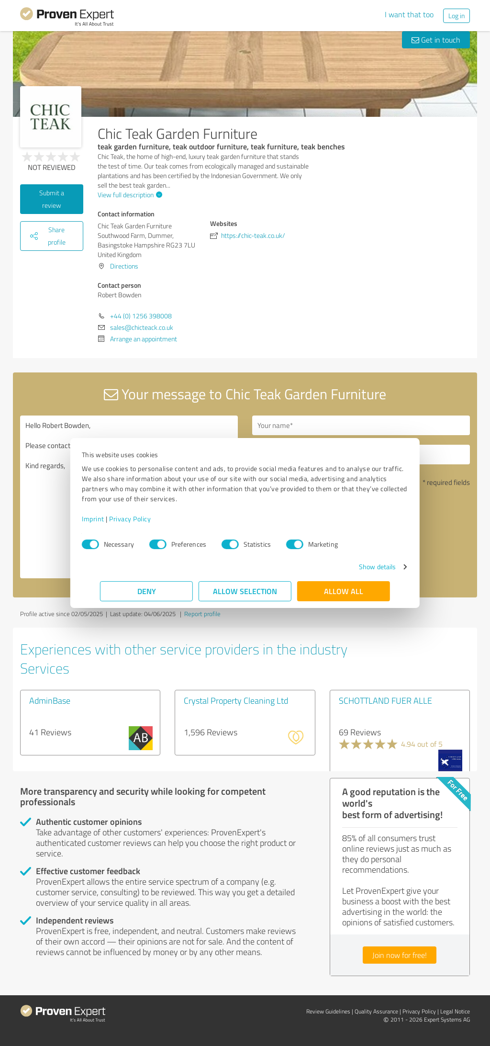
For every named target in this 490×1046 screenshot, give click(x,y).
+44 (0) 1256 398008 (141, 315)
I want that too (409, 14)
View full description (129, 194)
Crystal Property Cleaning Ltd (236, 700)
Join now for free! (399, 955)
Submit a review (51, 199)
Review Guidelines (328, 1011)
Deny (146, 590)
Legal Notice (455, 1011)
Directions (124, 265)
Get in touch (436, 39)
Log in (456, 15)
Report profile (202, 613)
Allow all (343, 590)
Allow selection (245, 590)
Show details (359, 566)
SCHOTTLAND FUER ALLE (385, 700)
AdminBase (49, 700)
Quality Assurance (376, 1011)
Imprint (111, 518)
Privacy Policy (148, 518)
